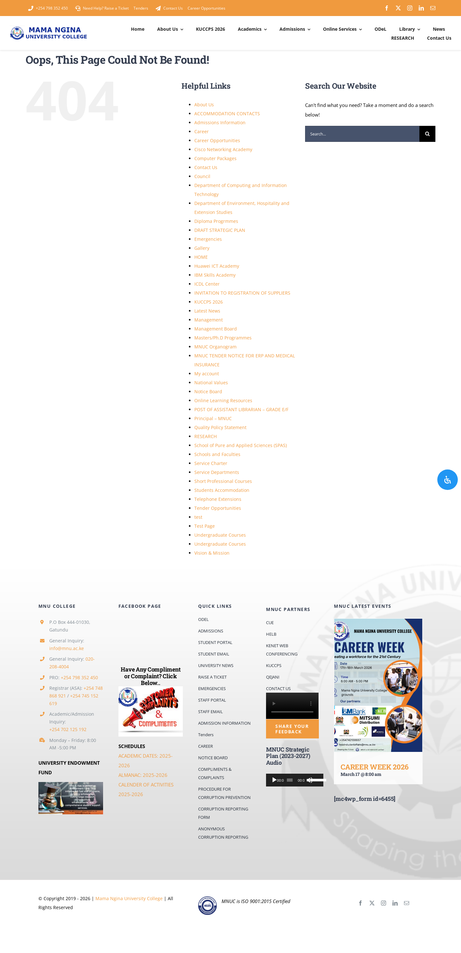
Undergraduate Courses (220, 535)
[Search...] (362, 134)
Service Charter (210, 463)
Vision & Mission (212, 553)
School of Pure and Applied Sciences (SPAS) (240, 445)
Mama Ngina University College (129, 898)
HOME (201, 257)
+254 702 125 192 (67, 729)
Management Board (215, 329)
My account (206, 374)
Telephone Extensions (217, 499)
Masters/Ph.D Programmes (223, 338)
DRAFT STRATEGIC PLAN (219, 230)
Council (202, 176)
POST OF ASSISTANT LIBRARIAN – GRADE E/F (241, 409)
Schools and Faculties (217, 454)
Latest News (207, 311)
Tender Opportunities (217, 508)
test (198, 517)
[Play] (274, 780)
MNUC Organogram (215, 347)
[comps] (150, 688)
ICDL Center (207, 284)
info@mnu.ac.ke (66, 648)
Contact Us (205, 167)
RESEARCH (205, 436)
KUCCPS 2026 (208, 302)
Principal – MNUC (213, 418)
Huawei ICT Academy (216, 266)
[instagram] (409, 8)
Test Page (204, 526)
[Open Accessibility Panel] (447, 479)
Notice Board (208, 391)
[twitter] (398, 8)
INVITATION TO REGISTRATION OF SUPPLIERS (242, 293)
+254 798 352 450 (79, 677)
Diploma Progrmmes (216, 221)
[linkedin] (421, 8)
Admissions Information (220, 122)
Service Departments (216, 472)
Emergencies (208, 239)
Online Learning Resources (223, 400)
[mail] (432, 8)
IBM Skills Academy (215, 275)
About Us (204, 105)
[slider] (288, 780)
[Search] (427, 134)
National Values (211, 382)
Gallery (201, 248)
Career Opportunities (217, 140)
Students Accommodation (221, 490)
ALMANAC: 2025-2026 (142, 775)
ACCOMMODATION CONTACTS (227, 113)
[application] (292, 780)
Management (208, 320)
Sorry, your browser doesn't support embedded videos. (292, 706)
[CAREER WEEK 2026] (378, 685)
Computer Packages (215, 158)
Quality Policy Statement (220, 427)
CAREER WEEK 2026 (374, 766)
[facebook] (386, 8)
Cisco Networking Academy (223, 149)
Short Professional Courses (223, 481)
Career (201, 131)
